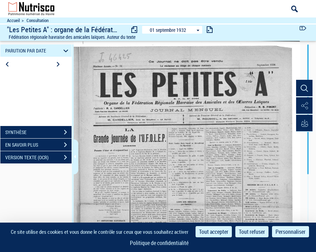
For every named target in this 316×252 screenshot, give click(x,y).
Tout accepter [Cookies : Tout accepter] (213, 232)
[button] (304, 88)
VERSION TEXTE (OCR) (38, 157)
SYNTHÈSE (38, 132)
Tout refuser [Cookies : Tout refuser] (252, 232)
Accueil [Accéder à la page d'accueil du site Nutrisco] (13, 20)
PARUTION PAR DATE (38, 50)
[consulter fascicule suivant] (209, 29)
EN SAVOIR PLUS (38, 145)
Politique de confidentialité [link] (159, 243)
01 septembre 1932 (168, 30)
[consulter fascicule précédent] (135, 29)
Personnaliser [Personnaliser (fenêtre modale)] (290, 232)
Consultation (38, 20)
